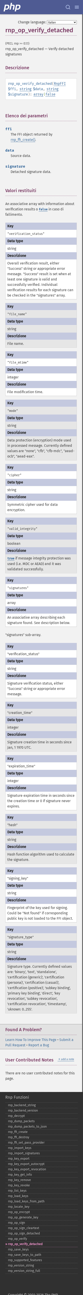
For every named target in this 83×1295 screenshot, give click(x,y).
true (10, 558)
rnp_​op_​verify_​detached (25, 1244)
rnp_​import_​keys (19, 1148)
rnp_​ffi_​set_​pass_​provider (26, 1143)
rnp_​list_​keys (17, 1191)
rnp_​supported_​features (25, 1260)
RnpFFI (60, 83)
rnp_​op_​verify (17, 1239)
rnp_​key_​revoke (19, 1185)
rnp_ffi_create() (23, 140)
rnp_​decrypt (16, 1116)
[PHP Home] (12, 7)
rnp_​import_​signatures (24, 1153)
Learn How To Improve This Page (30, 1040)
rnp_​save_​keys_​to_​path (24, 1255)
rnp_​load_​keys (18, 1196)
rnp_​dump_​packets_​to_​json (27, 1126)
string (25, 89)
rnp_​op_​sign (16, 1223)
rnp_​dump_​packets (21, 1121)
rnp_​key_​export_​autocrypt (26, 1164)
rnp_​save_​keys (18, 1249)
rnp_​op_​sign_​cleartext (23, 1228)
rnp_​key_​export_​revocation (27, 1169)
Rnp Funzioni (17, 1097)
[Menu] (76, 7)
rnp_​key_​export (18, 1159)
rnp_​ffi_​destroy (18, 1137)
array (38, 94)
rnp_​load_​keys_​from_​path (26, 1201)
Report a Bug (38, 1045)
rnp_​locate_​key (18, 1207)
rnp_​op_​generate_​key (23, 1217)
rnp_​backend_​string (22, 1105)
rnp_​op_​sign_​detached (24, 1233)
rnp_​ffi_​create (18, 1132)
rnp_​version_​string (21, 1265)
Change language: (32, 22)
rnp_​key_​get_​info (20, 1175)
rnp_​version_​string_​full (24, 1271)
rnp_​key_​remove (19, 1180)
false (50, 94)
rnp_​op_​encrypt (19, 1212)
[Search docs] (68, 7)
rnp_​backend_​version (23, 1110)
